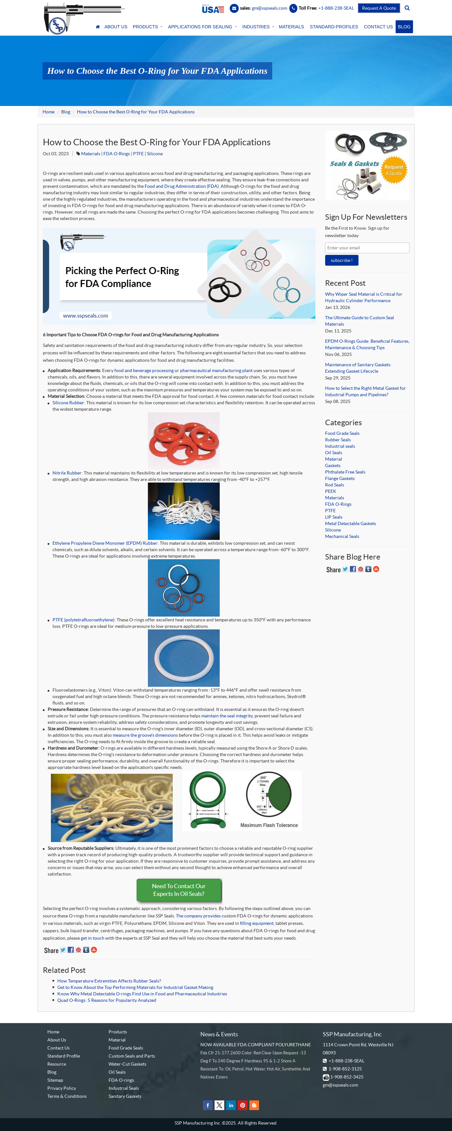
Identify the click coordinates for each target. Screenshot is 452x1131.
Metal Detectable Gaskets (350, 523)
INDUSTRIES (257, 26)
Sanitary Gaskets (125, 1096)
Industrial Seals (124, 1088)
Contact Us (58, 1047)
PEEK (330, 491)
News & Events (219, 1034)
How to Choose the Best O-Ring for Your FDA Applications (136, 111)
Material (333, 459)
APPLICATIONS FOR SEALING (202, 26)
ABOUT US (115, 26)
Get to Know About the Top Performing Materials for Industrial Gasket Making (135, 987)
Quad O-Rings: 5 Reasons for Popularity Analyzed (106, 1000)
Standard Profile (63, 1056)
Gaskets (333, 465)
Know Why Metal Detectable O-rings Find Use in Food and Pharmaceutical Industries (142, 993)
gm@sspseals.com (340, 1085)
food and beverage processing (144, 370)
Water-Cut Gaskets (127, 1064)
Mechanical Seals (342, 536)
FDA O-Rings (116, 153)
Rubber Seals (338, 439)
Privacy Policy (61, 1088)
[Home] (97, 26)
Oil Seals (333, 452)
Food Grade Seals (342, 433)
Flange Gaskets (340, 478)
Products (118, 1031)
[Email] (234, 8)
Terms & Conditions (67, 1096)
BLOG (404, 26)
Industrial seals (340, 446)
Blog (65, 111)
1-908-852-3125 (345, 1068)
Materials (90, 153)
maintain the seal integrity (227, 715)
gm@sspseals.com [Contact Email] (269, 8)
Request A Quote (379, 8)
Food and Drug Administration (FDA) (182, 186)
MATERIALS (291, 26)
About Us (56, 1039)
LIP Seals (333, 517)
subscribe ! (342, 260)
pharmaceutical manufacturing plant (216, 370)
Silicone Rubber (68, 402)
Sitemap (55, 1080)
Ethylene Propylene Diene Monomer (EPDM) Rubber (105, 543)
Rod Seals (334, 484)
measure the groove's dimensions (145, 735)
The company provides (198, 915)
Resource (56, 1064)
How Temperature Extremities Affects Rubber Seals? (109, 980)
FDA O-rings (121, 1080)
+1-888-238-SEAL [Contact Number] (335, 8)
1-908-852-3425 (346, 1076)
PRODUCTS (147, 26)
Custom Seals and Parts (132, 1056)
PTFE (138, 153)
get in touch (92, 938)
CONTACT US (378, 26)
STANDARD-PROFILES (334, 26)
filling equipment (257, 923)
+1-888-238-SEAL (346, 1060)
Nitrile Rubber (67, 472)
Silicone (155, 153)
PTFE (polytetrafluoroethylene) (83, 619)
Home (48, 111)
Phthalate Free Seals (345, 471)
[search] (407, 8)
